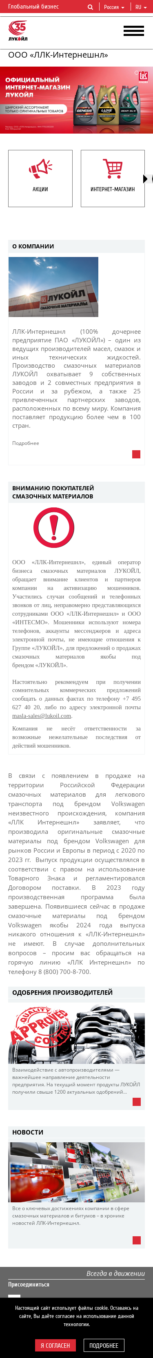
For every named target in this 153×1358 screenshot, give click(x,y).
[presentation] (148, 178)
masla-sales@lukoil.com (41, 716)
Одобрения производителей (62, 992)
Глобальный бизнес (38, 7)
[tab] (76, 246)
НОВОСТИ (27, 1132)
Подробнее (103, 1345)
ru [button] (141, 7)
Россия (114, 7)
